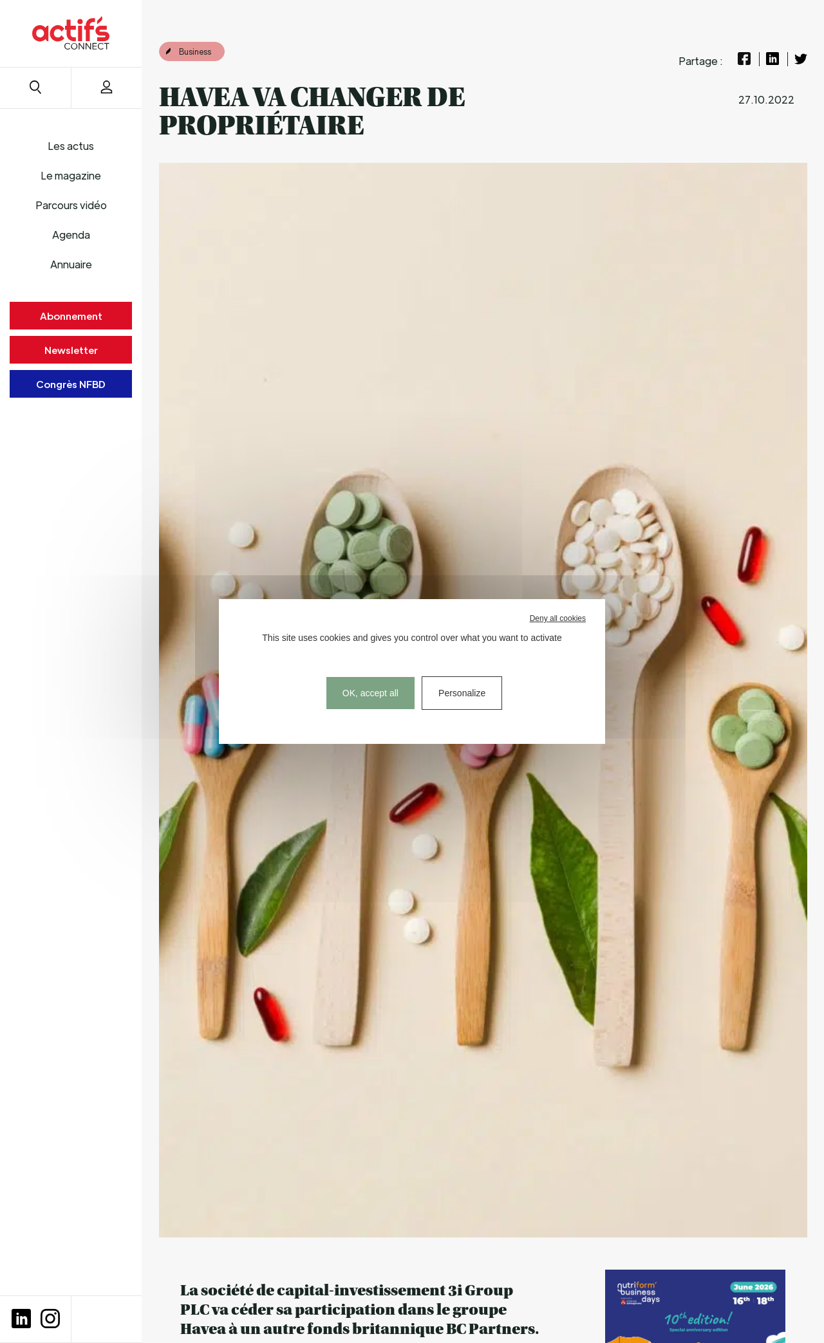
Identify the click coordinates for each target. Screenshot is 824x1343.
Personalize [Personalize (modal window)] (461, 693)
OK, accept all (370, 693)
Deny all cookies (558, 618)
